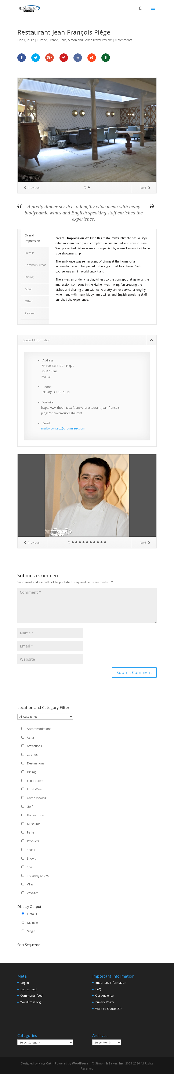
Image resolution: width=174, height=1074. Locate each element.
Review (30, 313)
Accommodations (39, 729)
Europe (42, 40)
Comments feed (31, 995)
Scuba (31, 850)
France (53, 40)
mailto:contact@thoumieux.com (63, 428)
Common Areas (35, 265)
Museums (33, 824)
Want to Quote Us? (108, 1009)
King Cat (45, 1063)
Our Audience (104, 995)
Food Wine (34, 789)
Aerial (31, 737)
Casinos (32, 755)
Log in (24, 983)
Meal (28, 289)
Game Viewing (36, 798)
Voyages (33, 893)
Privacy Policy (104, 1002)
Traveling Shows (38, 876)
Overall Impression (32, 238)
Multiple (32, 923)
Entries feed (28, 989)
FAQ (98, 989)
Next (145, 188)
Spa (29, 867)
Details (29, 253)
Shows (31, 858)
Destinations (35, 763)
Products (33, 841)
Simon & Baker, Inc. (109, 1063)
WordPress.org (30, 1002)
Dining (29, 277)
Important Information (110, 983)
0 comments (123, 40)
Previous (32, 188)
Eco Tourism (35, 781)
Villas (30, 884)
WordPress (80, 1063)
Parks (31, 832)
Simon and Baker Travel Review (90, 40)
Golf (30, 806)
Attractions (34, 746)
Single (31, 931)
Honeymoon (35, 815)
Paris (63, 40)
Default (32, 914)
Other (29, 301)
